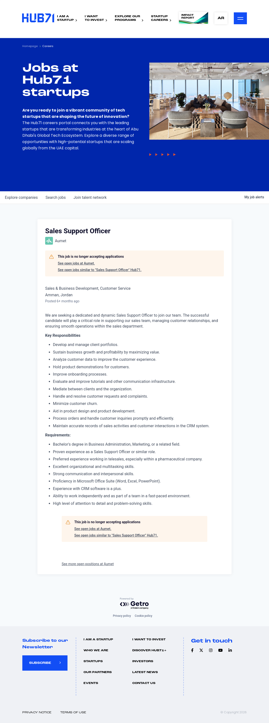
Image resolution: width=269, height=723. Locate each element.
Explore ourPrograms (127, 18)
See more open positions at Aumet (88, 564)
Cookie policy (143, 616)
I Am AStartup (65, 18)
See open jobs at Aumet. (76, 263)
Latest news (145, 672)
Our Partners (98, 672)
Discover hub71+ (149, 650)
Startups (93, 661)
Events (91, 683)
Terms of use (73, 712)
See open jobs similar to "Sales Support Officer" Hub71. (100, 270)
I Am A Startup (98, 639)
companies (21, 197)
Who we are (96, 650)
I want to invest (149, 639)
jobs (55, 197)
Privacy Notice (36, 712)
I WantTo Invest (94, 18)
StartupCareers (159, 18)
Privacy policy (122, 616)
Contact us (143, 683)
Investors (142, 661)
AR (220, 18)
